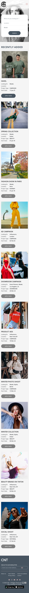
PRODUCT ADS (7, 339)
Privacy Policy (11, 575)
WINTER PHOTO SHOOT (10, 389)
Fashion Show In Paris (11, 189)
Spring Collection (9, 139)
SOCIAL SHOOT (7, 539)
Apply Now (8, 103)
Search (14, 33)
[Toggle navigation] (27, 4)
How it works (11, 573)
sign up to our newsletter (9, 565)
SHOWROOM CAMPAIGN (11, 289)
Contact (19, 575)
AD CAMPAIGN (7, 239)
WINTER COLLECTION (9, 439)
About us (3, 573)
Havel (3, 88)
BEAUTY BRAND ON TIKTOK (12, 489)
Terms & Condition (22, 573)
